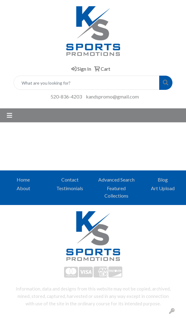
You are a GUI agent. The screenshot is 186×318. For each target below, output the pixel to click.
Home (23, 179)
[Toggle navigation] (9, 115)
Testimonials (69, 188)
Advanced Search (116, 179)
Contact (70, 179)
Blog (163, 179)
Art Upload (163, 188)
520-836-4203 (66, 96)
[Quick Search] (87, 83)
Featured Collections (116, 192)
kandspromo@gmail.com (112, 96)
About (23, 188)
